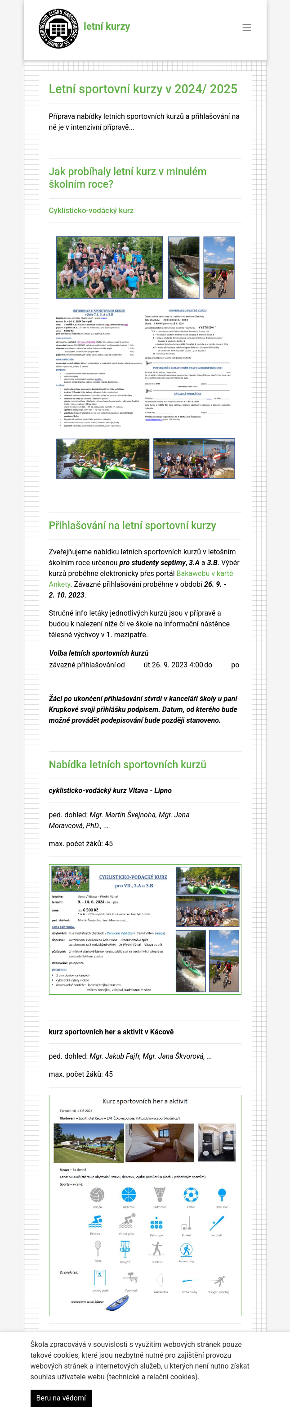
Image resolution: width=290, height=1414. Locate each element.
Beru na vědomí (61, 1398)
